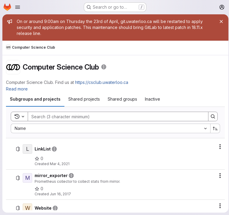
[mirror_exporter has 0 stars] (39, 188)
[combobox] (109, 128)
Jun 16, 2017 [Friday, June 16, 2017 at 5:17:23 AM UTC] (60, 194)
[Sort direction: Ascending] (213, 128)
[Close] (219, 21)
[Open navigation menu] (17, 7)
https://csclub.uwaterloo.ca (101, 82)
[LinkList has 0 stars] (39, 158)
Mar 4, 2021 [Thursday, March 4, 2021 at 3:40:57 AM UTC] (59, 164)
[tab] (35, 99)
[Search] (114, 116)
